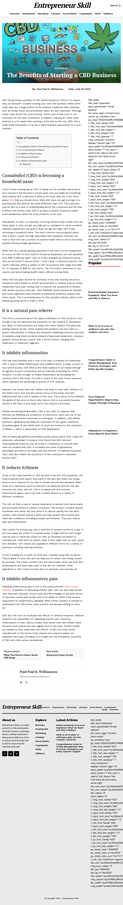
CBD (11, 200)
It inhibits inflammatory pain (32, 161)
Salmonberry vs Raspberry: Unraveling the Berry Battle (103, 432)
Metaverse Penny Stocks (59, 655)
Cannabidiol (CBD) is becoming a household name (43, 146)
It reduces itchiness (28, 157)
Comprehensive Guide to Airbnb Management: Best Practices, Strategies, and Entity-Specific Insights (102, 364)
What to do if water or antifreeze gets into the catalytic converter (101, 329)
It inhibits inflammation (30, 153)
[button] (115, 5)
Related (27, 164)
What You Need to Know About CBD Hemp (21, 656)
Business (61, 68)
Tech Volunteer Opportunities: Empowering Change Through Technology (104, 399)
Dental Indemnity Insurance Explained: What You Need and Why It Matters (103, 295)
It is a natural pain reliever (31, 150)
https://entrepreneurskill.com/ (35, 676)
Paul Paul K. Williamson (50, 89)
